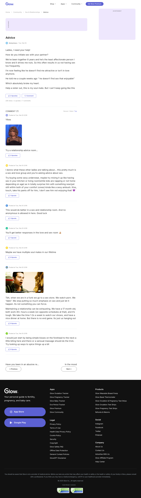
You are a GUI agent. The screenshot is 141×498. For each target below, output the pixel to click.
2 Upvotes (12, 96)
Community (17, 12)
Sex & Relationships (32, 12)
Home (8, 12)
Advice (45, 12)
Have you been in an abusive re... (22, 364)
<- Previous (13, 369)
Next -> (68, 369)
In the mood (71, 364)
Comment (29, 96)
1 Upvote (12, 195)
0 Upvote (12, 257)
